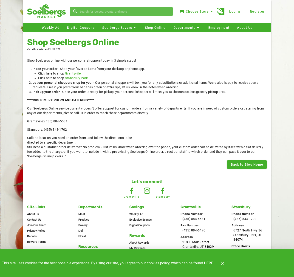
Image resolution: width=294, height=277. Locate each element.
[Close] (222, 263)
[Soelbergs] (48, 11)
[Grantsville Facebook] (131, 191)
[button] (119, 27)
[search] (124, 11)
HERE (208, 263)
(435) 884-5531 (194, 219)
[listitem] (33, 214)
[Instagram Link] (147, 191)
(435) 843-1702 (245, 219)
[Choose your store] (196, 11)
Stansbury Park (76, 78)
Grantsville (73, 73)
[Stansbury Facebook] (163, 191)
